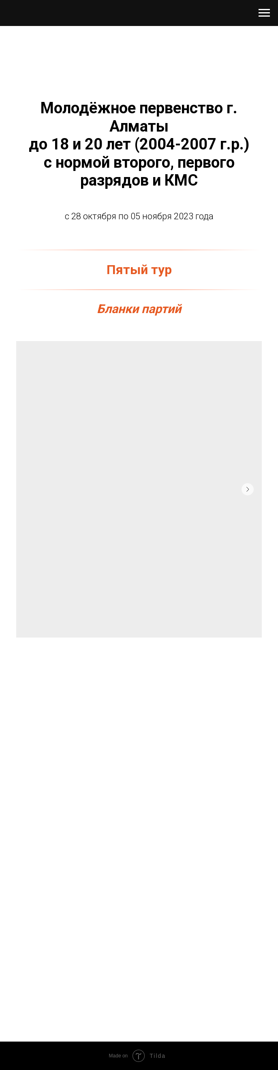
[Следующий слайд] (248, 489)
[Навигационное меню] (264, 13)
